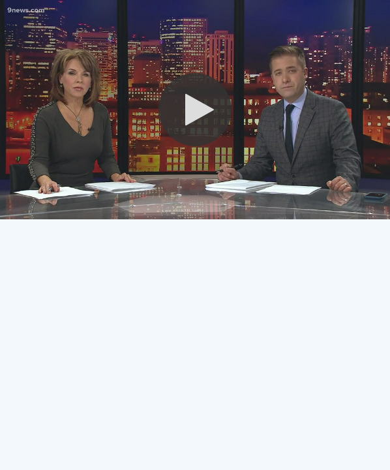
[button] (195, 109)
